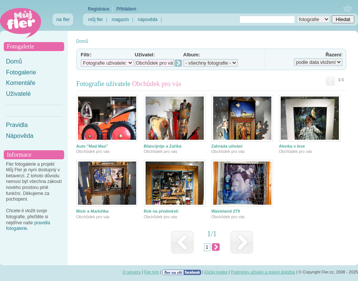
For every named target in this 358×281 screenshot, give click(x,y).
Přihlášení (126, 9)
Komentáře (20, 83)
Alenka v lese (292, 146)
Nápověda (19, 136)
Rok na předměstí (161, 211)
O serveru (132, 272)
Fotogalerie (21, 72)
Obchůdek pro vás (93, 151)
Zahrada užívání (226, 146)
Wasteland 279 (225, 211)
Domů (14, 61)
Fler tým (151, 272)
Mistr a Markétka (92, 211)
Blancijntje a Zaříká (162, 146)
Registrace (98, 9)
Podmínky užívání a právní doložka (263, 272)
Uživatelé (18, 94)
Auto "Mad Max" (92, 146)
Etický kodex (216, 272)
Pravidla (17, 125)
